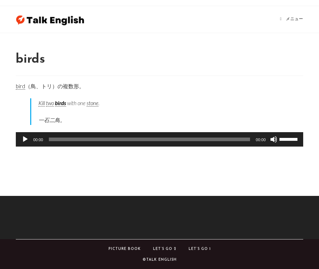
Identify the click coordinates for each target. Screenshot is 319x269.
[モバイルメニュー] (291, 19)
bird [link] (20, 86)
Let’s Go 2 (164, 249)
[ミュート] (273, 139)
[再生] (25, 139)
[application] (159, 139)
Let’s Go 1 (200, 249)
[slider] (149, 139)
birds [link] (60, 103)
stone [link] (92, 103)
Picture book (124, 249)
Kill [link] (41, 103)
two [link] (50, 103)
